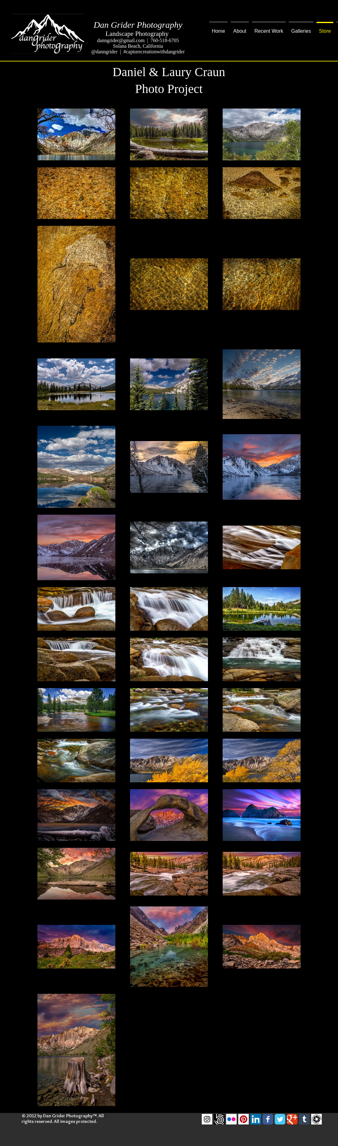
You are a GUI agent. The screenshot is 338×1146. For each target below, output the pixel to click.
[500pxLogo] (219, 1119)
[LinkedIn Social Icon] (255, 1119)
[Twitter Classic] (280, 1119)
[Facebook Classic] (268, 1119)
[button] (268, 28)
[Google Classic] (292, 1119)
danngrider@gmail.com (121, 40)
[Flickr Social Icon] (231, 1119)
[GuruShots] (316, 1119)
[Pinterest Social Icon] (243, 1119)
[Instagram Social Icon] (207, 1119)
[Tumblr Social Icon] (304, 1119)
